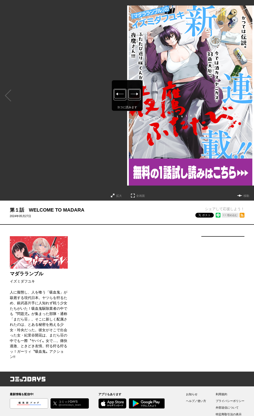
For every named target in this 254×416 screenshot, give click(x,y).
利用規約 (221, 394)
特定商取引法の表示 (229, 414)
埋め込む (232, 215)
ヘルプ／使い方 (196, 401)
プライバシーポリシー (230, 401)
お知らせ (192, 394)
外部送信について (227, 407)
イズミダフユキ (22, 281)
